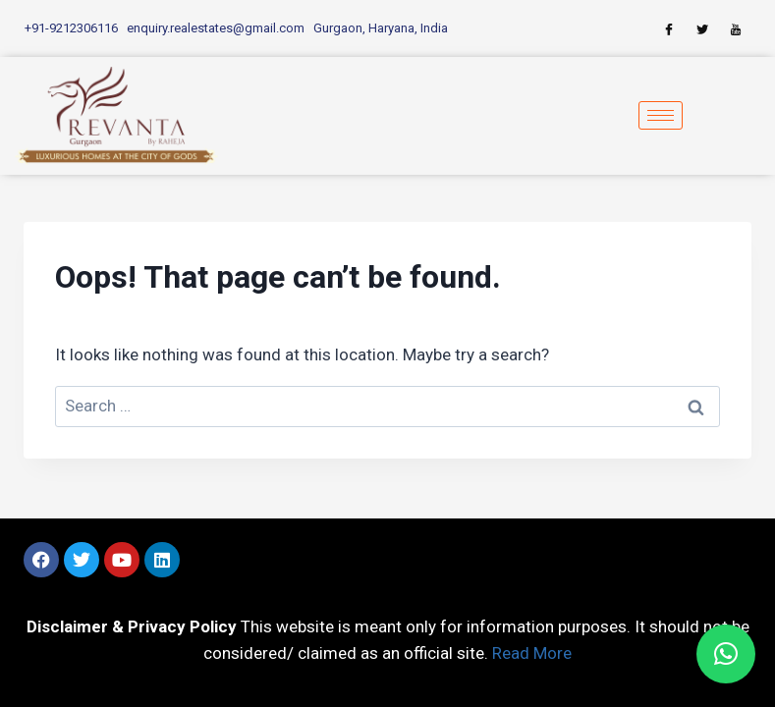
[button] (725, 654)
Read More (532, 653)
